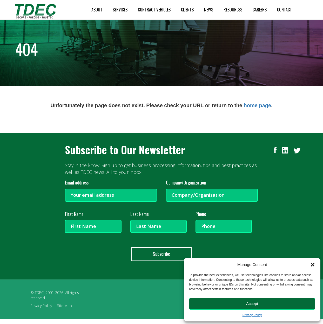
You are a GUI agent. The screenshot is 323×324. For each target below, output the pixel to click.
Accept (252, 303)
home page (257, 105)
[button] (312, 264)
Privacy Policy (252, 315)
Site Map (64, 305)
